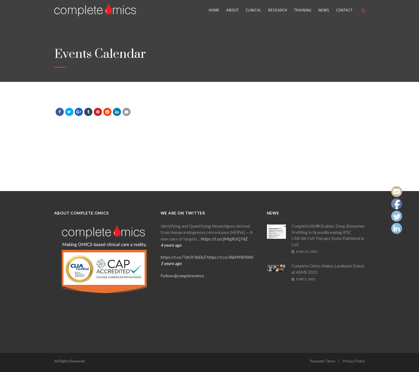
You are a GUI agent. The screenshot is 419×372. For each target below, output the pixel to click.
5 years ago (171, 263)
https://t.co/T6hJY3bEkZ (183, 257)
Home (214, 10)
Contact (344, 10)
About (232, 10)
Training (303, 10)
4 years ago (171, 245)
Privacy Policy (354, 361)
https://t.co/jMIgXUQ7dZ (224, 238)
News (323, 10)
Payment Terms (322, 361)
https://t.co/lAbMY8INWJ (230, 257)
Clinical (253, 10)
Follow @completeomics (182, 275)
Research (277, 10)
